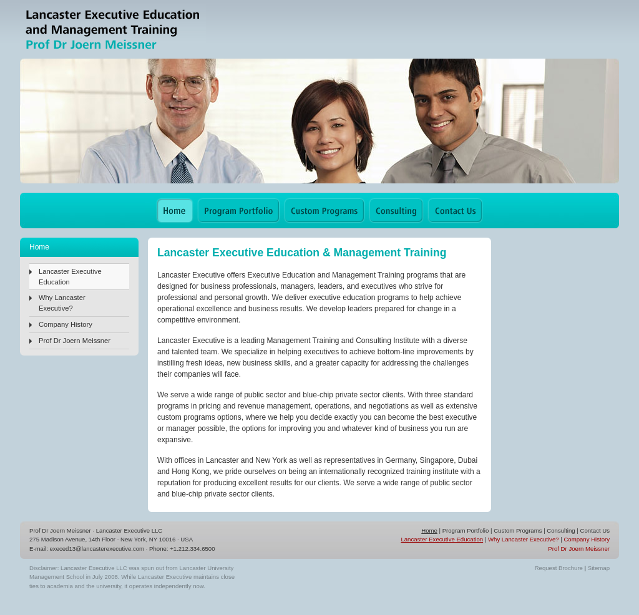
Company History (65, 324)
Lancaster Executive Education (70, 277)
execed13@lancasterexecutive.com (97, 548)
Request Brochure (559, 567)
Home (429, 530)
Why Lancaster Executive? (62, 303)
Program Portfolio (465, 530)
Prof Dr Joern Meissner (74, 340)
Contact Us (595, 530)
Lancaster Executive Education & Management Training (113, 30)
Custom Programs (518, 530)
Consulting (561, 530)
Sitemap (599, 567)
